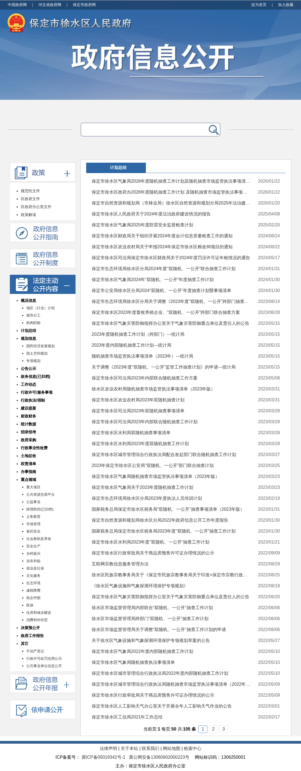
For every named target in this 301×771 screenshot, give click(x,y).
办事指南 (28, 471)
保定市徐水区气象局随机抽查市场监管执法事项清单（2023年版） (156, 476)
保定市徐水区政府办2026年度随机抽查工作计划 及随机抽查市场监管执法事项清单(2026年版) (182, 192)
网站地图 (171, 748)
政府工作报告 (32, 635)
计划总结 (28, 330)
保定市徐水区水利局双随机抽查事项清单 (131, 432)
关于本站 (129, 748)
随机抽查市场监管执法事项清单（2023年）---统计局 (142, 356)
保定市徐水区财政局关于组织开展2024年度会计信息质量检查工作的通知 (162, 235)
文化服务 (33, 576)
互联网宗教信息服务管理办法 (120, 564)
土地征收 (28, 456)
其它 (24, 643)
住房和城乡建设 (38, 613)
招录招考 (28, 432)
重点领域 (28, 479)
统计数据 (28, 424)
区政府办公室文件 (36, 207)
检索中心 (192, 748)
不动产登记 (35, 651)
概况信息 (28, 300)
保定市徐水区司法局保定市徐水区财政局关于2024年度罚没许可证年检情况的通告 (171, 257)
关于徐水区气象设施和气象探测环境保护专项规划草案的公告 (151, 640)
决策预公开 (30, 628)
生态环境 (33, 583)
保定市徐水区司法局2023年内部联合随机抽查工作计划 (145, 421)
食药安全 (33, 531)
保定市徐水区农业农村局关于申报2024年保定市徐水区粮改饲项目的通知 (162, 246)
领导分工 (33, 315)
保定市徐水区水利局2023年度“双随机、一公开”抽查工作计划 (150, 542)
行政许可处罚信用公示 (44, 658)
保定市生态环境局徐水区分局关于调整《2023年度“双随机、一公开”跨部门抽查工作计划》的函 (183, 301)
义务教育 (33, 517)
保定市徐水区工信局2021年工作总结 (127, 717)
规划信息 (28, 338)
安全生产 (33, 546)
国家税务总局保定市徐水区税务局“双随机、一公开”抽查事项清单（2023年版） (168, 509)
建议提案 (28, 408)
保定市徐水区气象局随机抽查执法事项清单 (133, 662)
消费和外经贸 (37, 620)
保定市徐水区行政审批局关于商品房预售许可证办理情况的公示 (153, 553)
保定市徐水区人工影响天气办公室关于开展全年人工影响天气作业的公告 (162, 706)
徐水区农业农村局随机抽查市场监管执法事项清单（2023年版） (153, 389)
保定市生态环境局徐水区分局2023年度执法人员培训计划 (147, 498)
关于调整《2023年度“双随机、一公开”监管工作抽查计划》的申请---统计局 (164, 367)
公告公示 (28, 368)
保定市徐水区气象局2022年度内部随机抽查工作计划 (142, 651)
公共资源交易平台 (40, 494)
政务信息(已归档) (35, 376)
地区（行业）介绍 (40, 308)
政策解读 (28, 214)
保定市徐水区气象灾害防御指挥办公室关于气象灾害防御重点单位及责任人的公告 (170, 323)
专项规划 (33, 361)
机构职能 (33, 323)
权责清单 (28, 464)
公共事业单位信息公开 (44, 666)
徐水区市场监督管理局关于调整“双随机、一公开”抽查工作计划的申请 (159, 629)
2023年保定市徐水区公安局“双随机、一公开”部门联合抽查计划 (153, 465)
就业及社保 (35, 568)
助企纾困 (33, 598)
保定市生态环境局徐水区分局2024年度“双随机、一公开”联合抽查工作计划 (164, 268)
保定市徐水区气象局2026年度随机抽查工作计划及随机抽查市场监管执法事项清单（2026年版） (184, 181)
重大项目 (33, 487)
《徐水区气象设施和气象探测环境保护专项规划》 (140, 585)
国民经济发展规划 (40, 346)
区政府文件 (30, 199)
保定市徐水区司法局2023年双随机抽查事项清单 (138, 410)
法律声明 (108, 748)
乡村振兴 (33, 553)
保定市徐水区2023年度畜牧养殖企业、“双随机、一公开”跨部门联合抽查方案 (166, 312)
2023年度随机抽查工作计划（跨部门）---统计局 (138, 334)
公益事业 (33, 502)
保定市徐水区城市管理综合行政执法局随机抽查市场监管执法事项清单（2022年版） (173, 684)
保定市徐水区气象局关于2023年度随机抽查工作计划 (142, 487)
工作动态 (28, 384)
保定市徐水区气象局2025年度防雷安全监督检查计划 (142, 225)
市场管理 (33, 524)
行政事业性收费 (34, 448)
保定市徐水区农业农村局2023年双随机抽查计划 (138, 400)
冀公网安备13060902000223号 (159, 757)
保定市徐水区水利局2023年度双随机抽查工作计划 (140, 443)
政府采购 (28, 440)
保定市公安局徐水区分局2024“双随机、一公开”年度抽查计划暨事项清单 (161, 290)
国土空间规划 (37, 353)
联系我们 (150, 748)
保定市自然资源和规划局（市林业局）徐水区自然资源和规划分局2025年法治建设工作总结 (180, 203)
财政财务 (28, 416)
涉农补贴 (33, 561)
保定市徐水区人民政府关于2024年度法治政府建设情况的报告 (151, 214)
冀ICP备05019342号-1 (103, 757)
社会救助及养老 (38, 539)
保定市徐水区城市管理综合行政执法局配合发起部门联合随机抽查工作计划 (164, 454)
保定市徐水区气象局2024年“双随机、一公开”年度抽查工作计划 (153, 279)
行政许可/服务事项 (37, 392)
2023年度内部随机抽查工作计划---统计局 (132, 345)
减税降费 (33, 590)
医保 (29, 605)
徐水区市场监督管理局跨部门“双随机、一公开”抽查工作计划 (150, 618)
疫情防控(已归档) (40, 509)
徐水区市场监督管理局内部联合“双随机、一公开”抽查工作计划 (152, 607)
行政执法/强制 (33, 400)
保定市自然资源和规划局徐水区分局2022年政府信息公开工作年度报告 (160, 520)
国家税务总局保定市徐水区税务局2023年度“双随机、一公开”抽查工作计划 (164, 531)
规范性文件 (30, 191)
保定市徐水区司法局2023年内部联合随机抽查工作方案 (145, 378)
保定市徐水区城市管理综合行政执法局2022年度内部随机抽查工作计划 (160, 673)
